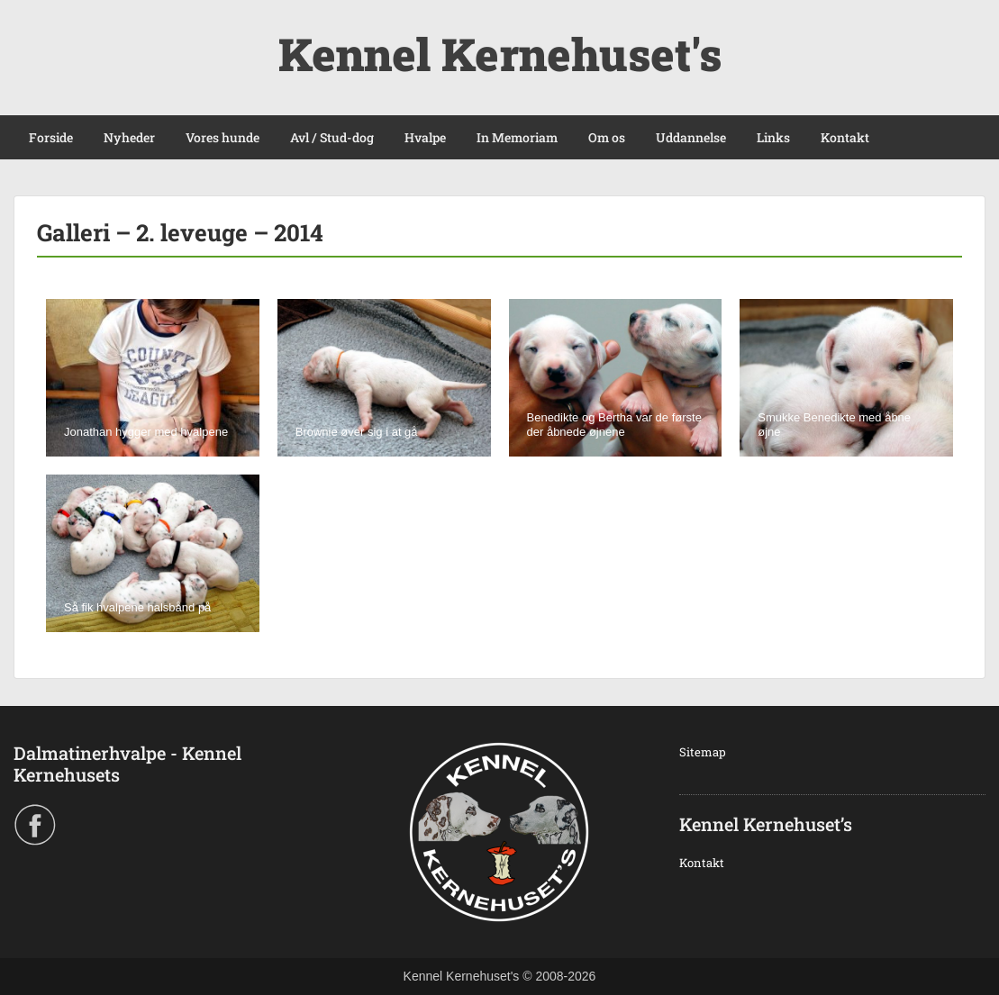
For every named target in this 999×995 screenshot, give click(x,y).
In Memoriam (517, 137)
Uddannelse (691, 137)
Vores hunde (222, 137)
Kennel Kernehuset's (500, 54)
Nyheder (129, 137)
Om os (606, 137)
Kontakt (845, 137)
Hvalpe (425, 137)
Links (773, 137)
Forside (51, 137)
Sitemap (702, 752)
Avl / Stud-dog (332, 137)
